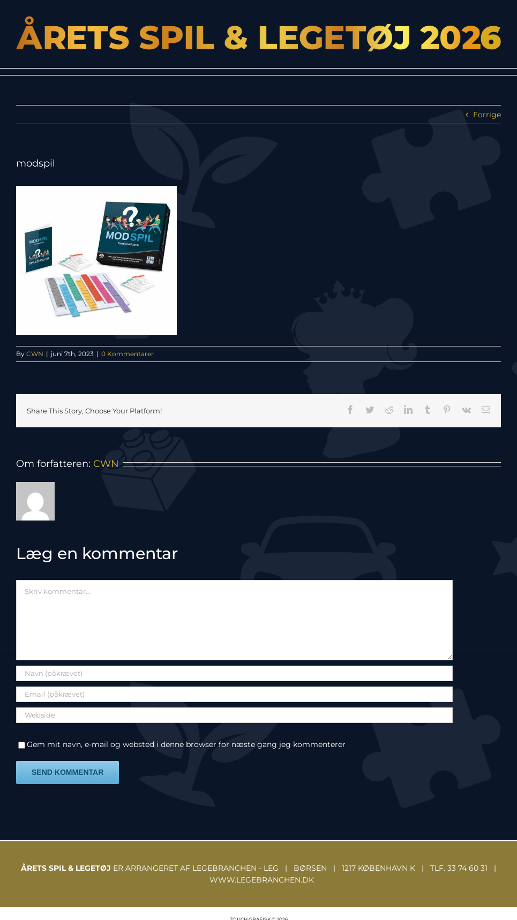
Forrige (487, 114)
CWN (34, 354)
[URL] (234, 715)
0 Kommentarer (127, 354)
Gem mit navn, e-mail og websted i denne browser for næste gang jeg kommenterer (186, 744)
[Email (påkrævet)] (234, 694)
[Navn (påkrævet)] (234, 673)
